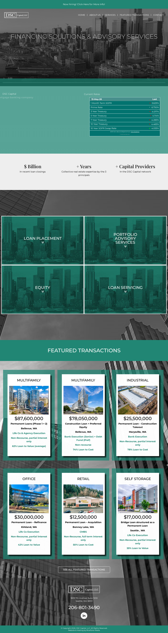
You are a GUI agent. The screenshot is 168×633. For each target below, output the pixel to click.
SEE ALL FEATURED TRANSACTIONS (84, 569)
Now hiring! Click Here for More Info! (84, 4)
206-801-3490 (84, 607)
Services (110, 15)
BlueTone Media (93, 630)
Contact (158, 15)
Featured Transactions (134, 15)
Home (81, 15)
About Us (95, 15)
